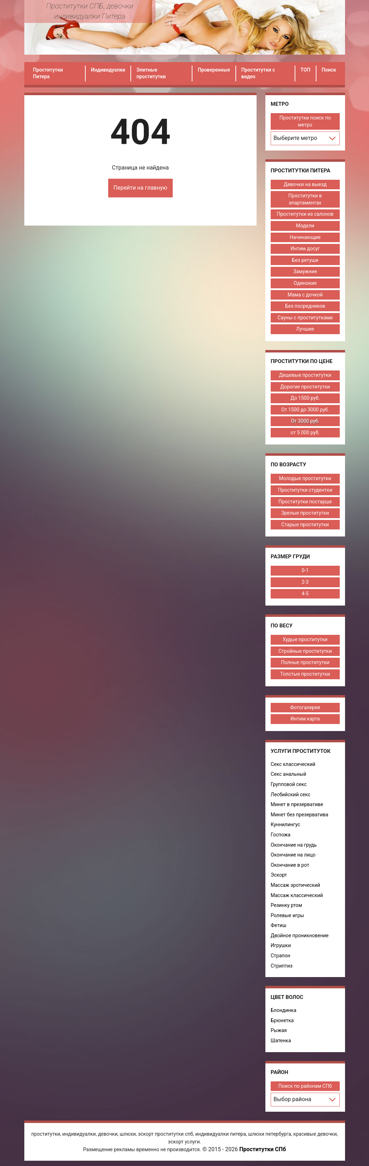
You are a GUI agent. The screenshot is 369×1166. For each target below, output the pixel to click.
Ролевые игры (287, 915)
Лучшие (305, 329)
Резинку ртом (286, 905)
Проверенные (214, 70)
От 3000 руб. (305, 421)
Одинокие (305, 283)
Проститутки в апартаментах (305, 199)
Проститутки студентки (305, 490)
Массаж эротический (295, 885)
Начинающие (305, 237)
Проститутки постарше (305, 501)
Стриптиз (282, 966)
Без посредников (305, 306)
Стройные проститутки (305, 651)
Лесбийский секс (290, 794)
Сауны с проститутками (305, 317)
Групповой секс (289, 784)
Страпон (280, 955)
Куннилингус (285, 824)
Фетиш (278, 925)
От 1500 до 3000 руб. (305, 409)
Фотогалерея (305, 707)
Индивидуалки (108, 70)
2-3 (305, 582)
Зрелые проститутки (305, 513)
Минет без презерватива (299, 814)
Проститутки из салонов (305, 214)
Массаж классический (297, 895)
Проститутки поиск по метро (305, 121)
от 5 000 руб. (305, 432)
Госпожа (280, 834)
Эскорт (279, 875)
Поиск (329, 70)
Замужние (305, 271)
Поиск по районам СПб (305, 1086)
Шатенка (281, 1040)
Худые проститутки (305, 639)
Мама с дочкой (305, 294)
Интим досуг (305, 248)
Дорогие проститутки (305, 386)
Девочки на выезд (305, 184)
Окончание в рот (290, 865)
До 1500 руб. (305, 398)
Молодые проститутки (305, 478)
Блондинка (283, 1010)
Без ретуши (305, 260)
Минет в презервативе (297, 804)
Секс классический (293, 764)
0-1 (305, 570)
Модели (305, 225)
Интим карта (305, 719)
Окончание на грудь (294, 845)
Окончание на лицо (293, 855)
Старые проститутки (305, 524)
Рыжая (279, 1030)
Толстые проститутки (305, 674)
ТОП (305, 70)
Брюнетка (282, 1020)
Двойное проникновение (299, 935)
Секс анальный (288, 774)
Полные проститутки (305, 662)
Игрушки (281, 945)
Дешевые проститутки (305, 375)
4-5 (305, 593)
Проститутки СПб (262, 1149)
